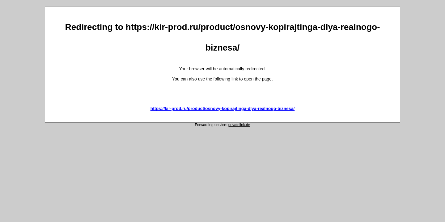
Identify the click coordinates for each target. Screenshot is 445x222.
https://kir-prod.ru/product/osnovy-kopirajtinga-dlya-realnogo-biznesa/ (222, 108)
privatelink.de (239, 125)
